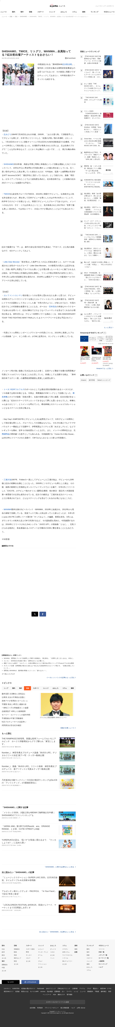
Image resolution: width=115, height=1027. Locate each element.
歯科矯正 (103, 991)
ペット (52, 958)
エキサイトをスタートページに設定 (57, 1002)
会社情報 (32, 1008)
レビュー (41, 949)
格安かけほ (24, 991)
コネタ (52, 952)
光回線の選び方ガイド (28, 988)
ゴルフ (28, 958)
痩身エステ (61, 994)
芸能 (30, 12)
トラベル (65, 958)
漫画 (83, 12)
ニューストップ (101, 6)
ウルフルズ (19, 389)
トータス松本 (9, 389)
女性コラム (66, 952)
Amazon (83, 380)
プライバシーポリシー (52, 1008)
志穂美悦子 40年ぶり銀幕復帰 (14, 711)
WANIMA (7, 509)
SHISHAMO (9, 164)
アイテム (82, 988)
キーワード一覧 (104, 958)
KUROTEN (15, 988)
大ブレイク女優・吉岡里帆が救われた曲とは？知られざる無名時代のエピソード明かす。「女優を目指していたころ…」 (39, 667)
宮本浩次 (53, 307)
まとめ (4, 958)
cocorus (42, 991)
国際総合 (4, 964)
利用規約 (40, 1008)
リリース (101, 949)
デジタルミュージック (92, 339)
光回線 (17, 991)
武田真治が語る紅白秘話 (11, 725)
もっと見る (108, 327)
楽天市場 (92, 380)
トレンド (52, 12)
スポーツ (40, 12)
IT (38, 958)
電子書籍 (69, 994)
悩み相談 (50, 991)
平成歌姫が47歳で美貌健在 (12, 718)
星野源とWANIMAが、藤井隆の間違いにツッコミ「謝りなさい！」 (25, 670)
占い (63, 991)
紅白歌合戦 (67, 64)
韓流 (15, 961)
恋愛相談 (57, 991)
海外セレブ (17, 958)
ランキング (94, 12)
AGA (54, 994)
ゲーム (40, 955)
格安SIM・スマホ (105, 988)
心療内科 (75, 988)
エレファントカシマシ (13, 295)
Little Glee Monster (12, 262)
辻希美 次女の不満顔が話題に (13, 697)
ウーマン (69, 991)
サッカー (29, 955)
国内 (13, 12)
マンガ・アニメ (43, 952)
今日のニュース (109, 12)
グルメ (40, 961)
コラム (74, 12)
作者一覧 (101, 952)
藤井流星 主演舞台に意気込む (13, 694)
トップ (6, 688)
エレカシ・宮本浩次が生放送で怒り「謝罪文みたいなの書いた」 (25, 661)
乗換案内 (90, 991)
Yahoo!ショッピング (103, 380)
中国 (3, 967)
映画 (15, 952)
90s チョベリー (67, 961)
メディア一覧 (103, 955)
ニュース (3, 12)
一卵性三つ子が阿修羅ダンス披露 (15, 708)
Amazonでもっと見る (103, 368)
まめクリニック (51, 988)
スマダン (65, 949)
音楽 (15, 955)
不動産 (97, 991)
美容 (109, 991)
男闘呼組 (5, 434)
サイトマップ (103, 964)
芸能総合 (17, 949)
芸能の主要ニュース (68, 728)
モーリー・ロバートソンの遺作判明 (16, 715)
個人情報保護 (64, 1008)
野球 (27, 952)
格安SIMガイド (8, 991)
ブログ (89, 988)
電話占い (95, 988)
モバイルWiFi (34, 991)
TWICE (7, 194)
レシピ (76, 991)
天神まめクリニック (64, 988)
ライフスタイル (67, 955)
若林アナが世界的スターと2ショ (15, 701)
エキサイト (110, 6)
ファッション (42, 964)
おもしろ (64, 12)
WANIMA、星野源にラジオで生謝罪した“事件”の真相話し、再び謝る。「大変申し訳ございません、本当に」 (39, 658)
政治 (3, 955)
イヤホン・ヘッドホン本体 (100, 338)
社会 (3, 949)
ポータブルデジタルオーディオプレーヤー (109, 339)
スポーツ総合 (30, 949)
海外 (22, 12)
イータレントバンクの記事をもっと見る (61, 677)
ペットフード (47, 994)
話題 (75, 952)
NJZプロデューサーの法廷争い (14, 722)
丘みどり (7, 134)
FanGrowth (40, 988)
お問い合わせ (81, 1008)
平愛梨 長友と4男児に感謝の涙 (14, 704)
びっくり (53, 949)
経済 (3, 952)
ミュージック (84, 339)
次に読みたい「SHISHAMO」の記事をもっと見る (57, 932)
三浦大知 (7, 480)
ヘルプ (101, 967)
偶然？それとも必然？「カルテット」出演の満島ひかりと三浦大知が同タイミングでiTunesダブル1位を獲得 (39, 663)
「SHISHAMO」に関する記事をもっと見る (60, 867)
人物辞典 (101, 961)
